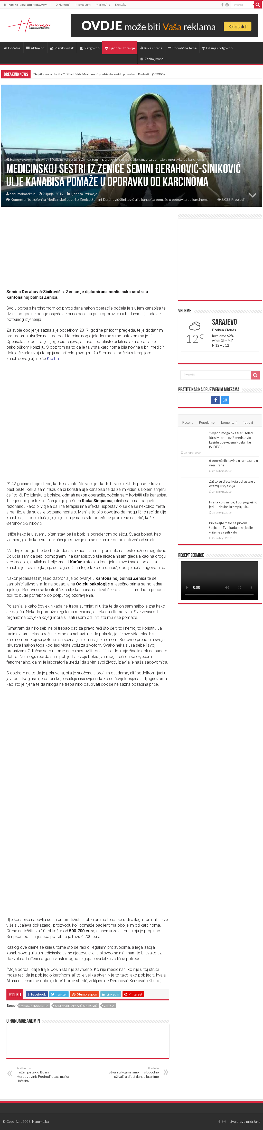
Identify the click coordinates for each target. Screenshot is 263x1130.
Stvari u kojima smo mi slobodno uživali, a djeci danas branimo (132, 1072)
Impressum (83, 4)
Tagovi (248, 422)
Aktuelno (35, 48)
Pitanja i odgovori (217, 48)
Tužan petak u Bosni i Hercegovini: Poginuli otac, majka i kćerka (43, 1074)
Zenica (109, 1005)
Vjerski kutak (62, 48)
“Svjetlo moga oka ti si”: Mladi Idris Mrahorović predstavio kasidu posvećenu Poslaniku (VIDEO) (99, 74)
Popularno (207, 422)
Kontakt (120, 4)
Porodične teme (182, 48)
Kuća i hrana (151, 48)
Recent (187, 422)
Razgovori (90, 48)
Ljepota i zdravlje (120, 48)
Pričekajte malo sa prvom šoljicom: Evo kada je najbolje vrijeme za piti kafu (231, 527)
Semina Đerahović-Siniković (76, 1005)
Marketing (103, 4)
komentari (229, 422)
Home (12, 159)
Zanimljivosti (152, 59)
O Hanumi (62, 4)
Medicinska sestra (34, 1005)
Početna (12, 48)
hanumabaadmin (22, 194)
